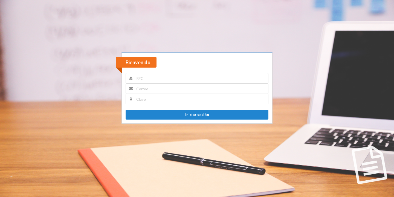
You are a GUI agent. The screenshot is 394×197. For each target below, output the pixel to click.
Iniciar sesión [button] (197, 114)
